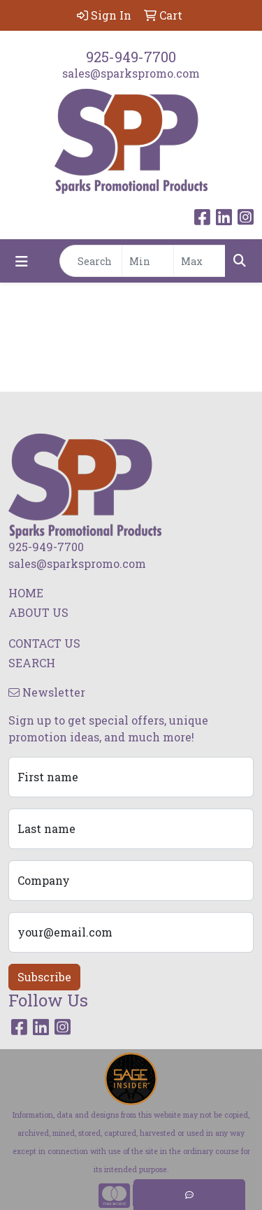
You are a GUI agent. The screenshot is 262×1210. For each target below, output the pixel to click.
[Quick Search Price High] (199, 261)
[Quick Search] (90, 261)
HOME (25, 592)
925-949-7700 (131, 57)
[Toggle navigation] (21, 261)
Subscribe (44, 976)
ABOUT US (38, 612)
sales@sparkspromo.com (131, 73)
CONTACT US (44, 643)
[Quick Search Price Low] (148, 261)
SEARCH (31, 662)
